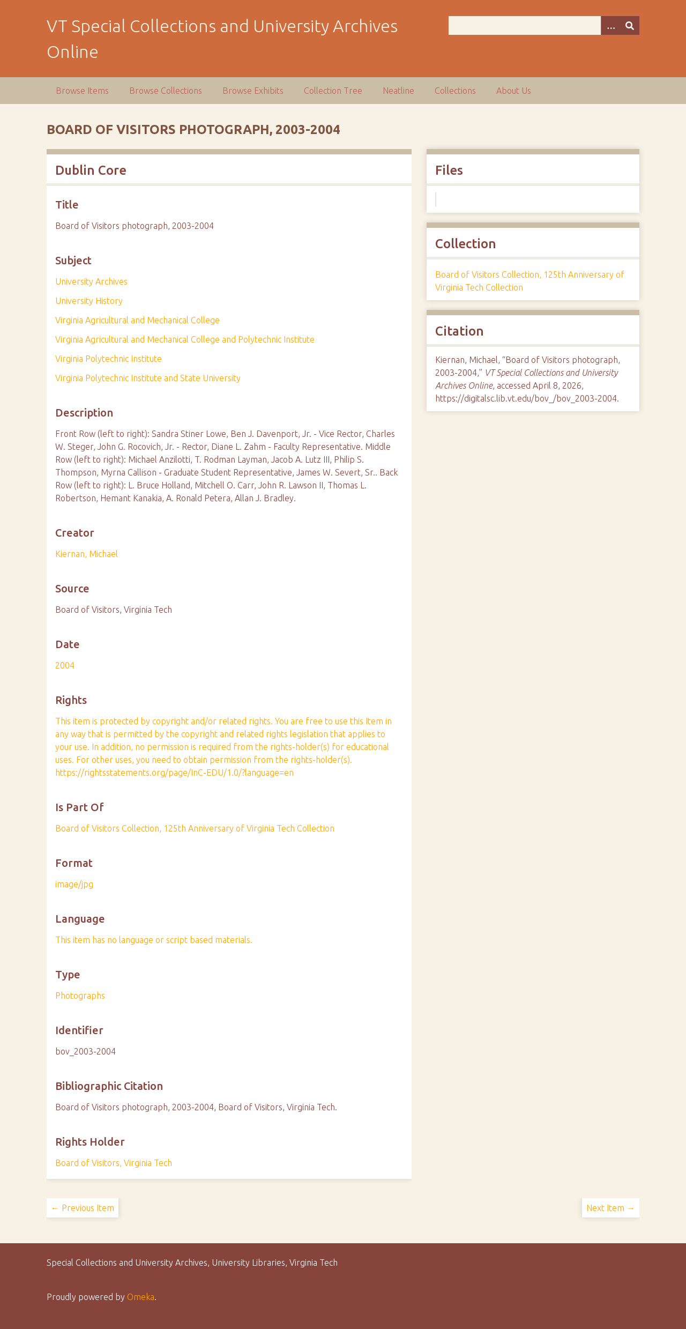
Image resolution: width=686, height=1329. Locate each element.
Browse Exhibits (253, 90)
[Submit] (629, 25)
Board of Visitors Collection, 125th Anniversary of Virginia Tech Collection (194, 828)
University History (89, 301)
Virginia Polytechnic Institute (108, 358)
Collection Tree (333, 90)
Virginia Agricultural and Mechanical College (137, 320)
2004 (64, 665)
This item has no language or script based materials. (153, 940)
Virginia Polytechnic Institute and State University (148, 378)
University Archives (91, 281)
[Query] (544, 25)
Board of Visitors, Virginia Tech (113, 1163)
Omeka (140, 1297)
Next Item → (610, 1208)
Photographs (80, 995)
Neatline (398, 90)
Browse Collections (165, 90)
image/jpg (74, 884)
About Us (513, 90)
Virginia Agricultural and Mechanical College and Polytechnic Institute (185, 339)
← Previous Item (82, 1208)
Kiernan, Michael (86, 554)
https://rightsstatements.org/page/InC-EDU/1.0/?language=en (174, 772)
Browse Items (82, 90)
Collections (455, 90)
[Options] (610, 25)
